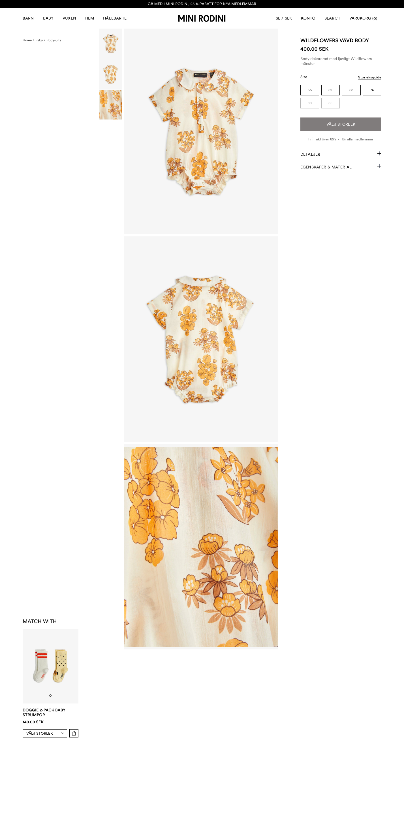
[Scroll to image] (110, 44)
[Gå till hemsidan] (202, 18)
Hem (89, 18)
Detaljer (340, 154)
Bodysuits (53, 40)
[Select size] (46, 733)
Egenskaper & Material (340, 166)
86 (330, 103)
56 (310, 90)
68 (351, 90)
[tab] (50, 695)
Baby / (40, 40)
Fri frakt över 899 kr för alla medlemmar (340, 139)
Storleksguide (369, 77)
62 (330, 90)
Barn (28, 18)
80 (310, 103)
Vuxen (69, 18)
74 (372, 90)
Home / (28, 40)
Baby (48, 18)
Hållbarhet (116, 18)
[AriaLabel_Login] (308, 18)
